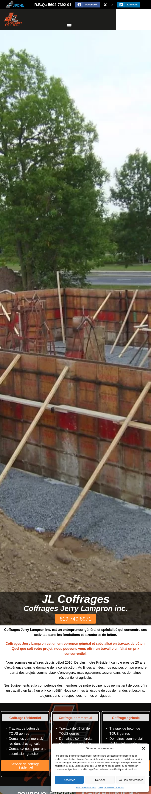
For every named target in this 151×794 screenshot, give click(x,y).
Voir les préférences (131, 779)
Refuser (100, 779)
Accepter (69, 779)
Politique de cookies (86, 787)
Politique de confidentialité (111, 787)
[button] (143, 748)
